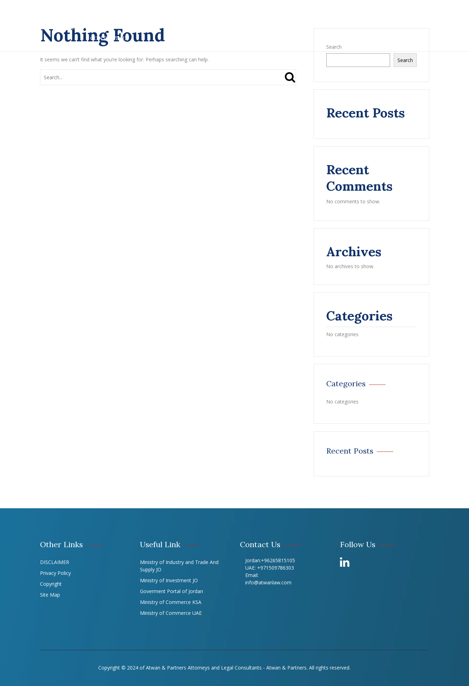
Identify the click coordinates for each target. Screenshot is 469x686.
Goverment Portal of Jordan (171, 591)
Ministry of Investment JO (169, 580)
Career (413, 13)
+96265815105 (278, 560)
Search (405, 60)
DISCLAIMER (54, 562)
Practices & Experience (189, 13)
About (129, 13)
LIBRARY (378, 13)
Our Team (253, 13)
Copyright (51, 583)
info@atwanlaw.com (268, 582)
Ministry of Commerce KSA (170, 602)
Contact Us (109, 38)
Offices (343, 13)
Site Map (50, 594)
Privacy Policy (55, 573)
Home (99, 13)
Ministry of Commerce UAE (171, 613)
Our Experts (300, 13)
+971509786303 (275, 567)
